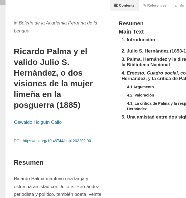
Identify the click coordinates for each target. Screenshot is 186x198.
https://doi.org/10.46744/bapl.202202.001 (58, 141)
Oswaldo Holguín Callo (38, 122)
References (155, 5)
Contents (124, 5)
